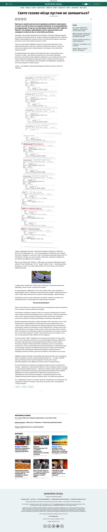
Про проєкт (33, 499)
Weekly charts (83, 7)
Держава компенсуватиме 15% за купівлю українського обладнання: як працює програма (41, 450)
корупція (24, 386)
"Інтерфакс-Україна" (59, 504)
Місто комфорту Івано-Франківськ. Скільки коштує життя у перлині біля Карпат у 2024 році (59, 450)
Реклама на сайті (25, 499)
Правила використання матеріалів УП (61, 499)
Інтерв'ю (68, 7)
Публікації (27, 7)
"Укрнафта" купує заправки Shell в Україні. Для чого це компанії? (58, 473)
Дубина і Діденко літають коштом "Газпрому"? (80, 49)
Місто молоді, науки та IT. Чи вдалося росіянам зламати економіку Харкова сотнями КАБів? (41, 473)
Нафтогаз (31, 386)
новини (22, 7)
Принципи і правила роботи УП (78, 499)
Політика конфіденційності (44, 499)
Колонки (33, 7)
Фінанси (55, 7)
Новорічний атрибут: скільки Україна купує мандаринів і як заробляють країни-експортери (22, 473)
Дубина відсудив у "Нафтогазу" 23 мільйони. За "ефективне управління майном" (38, 422)
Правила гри (49, 7)
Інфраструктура (41, 7)
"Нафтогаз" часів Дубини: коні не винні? (81, 44)
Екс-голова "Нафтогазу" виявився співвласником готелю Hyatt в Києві (36, 418)
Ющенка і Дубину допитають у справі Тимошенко (29, 427)
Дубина (17, 386)
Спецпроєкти (61, 7)
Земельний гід (75, 7)
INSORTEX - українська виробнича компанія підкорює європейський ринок (22, 449)
